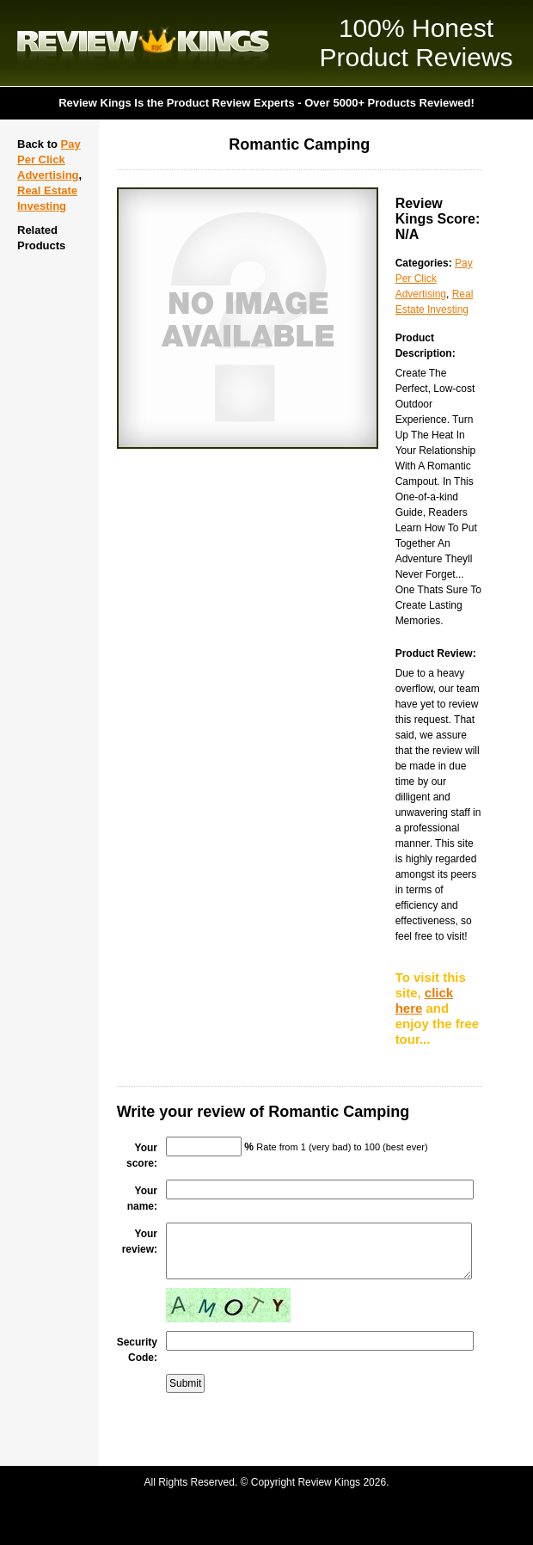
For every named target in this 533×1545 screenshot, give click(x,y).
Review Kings (143, 43)
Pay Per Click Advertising (49, 159)
